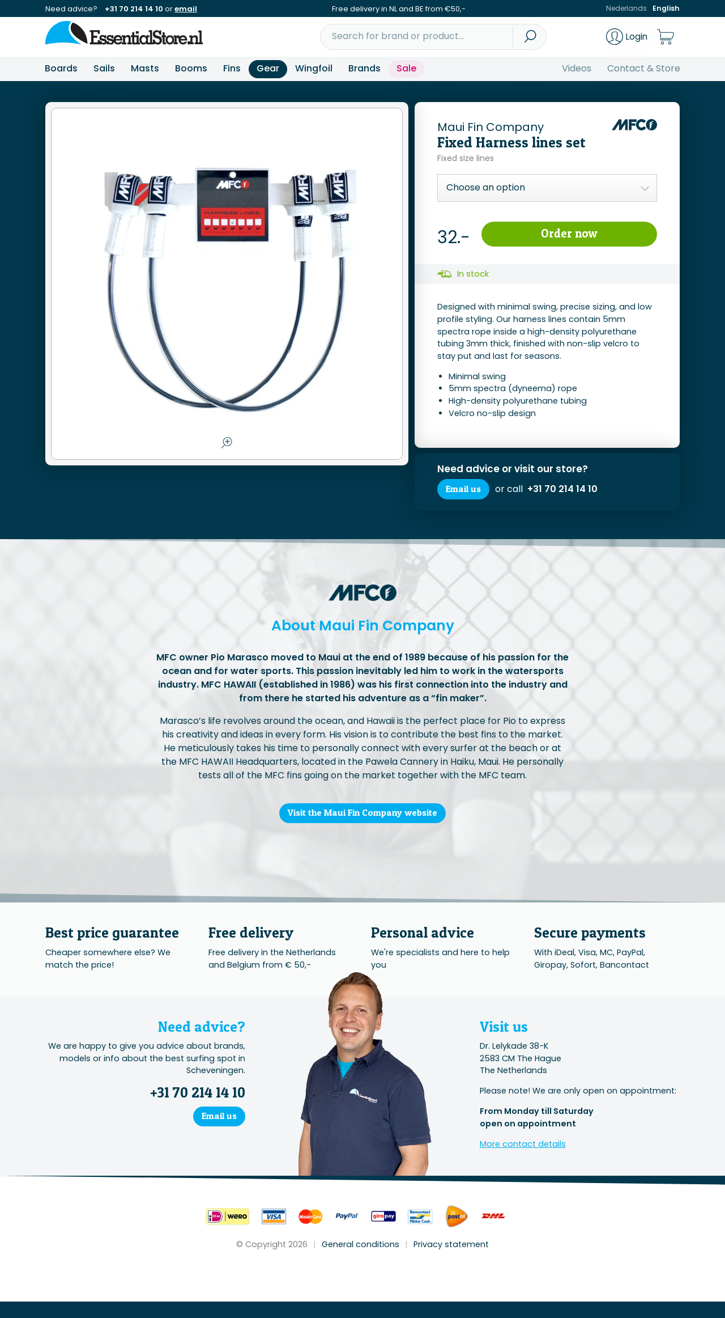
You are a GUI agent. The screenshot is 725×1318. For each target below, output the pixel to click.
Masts (145, 68)
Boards (61, 68)
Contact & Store (643, 68)
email (185, 8)
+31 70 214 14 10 (134, 8)
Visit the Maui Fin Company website (362, 827)
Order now (569, 235)
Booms (191, 68)
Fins (232, 68)
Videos (576, 68)
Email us (467, 495)
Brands (364, 68)
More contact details (523, 1160)
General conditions (360, 1260)
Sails (104, 68)
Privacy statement (451, 1260)
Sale (406, 68)
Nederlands (625, 8)
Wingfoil (313, 68)
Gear (268, 68)
